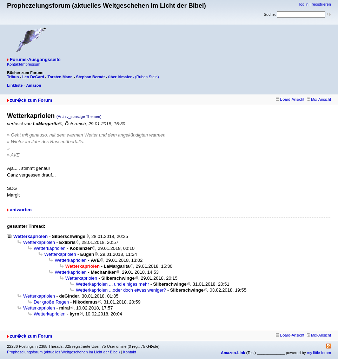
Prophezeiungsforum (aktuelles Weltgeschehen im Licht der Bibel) (63, 352)
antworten (21, 209)
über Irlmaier (120, 77)
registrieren (321, 4)
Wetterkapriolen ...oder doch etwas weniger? (121, 290)
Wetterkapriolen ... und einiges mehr (112, 284)
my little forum (319, 353)
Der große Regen (51, 302)
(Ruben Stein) (147, 77)
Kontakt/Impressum (23, 64)
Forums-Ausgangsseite (35, 59)
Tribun (13, 77)
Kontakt (129, 352)
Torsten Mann (60, 77)
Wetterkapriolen (30, 236)
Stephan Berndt (90, 77)
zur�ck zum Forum (31, 100)
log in (304, 4)
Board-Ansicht (290, 99)
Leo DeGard (33, 77)
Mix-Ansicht (319, 99)
